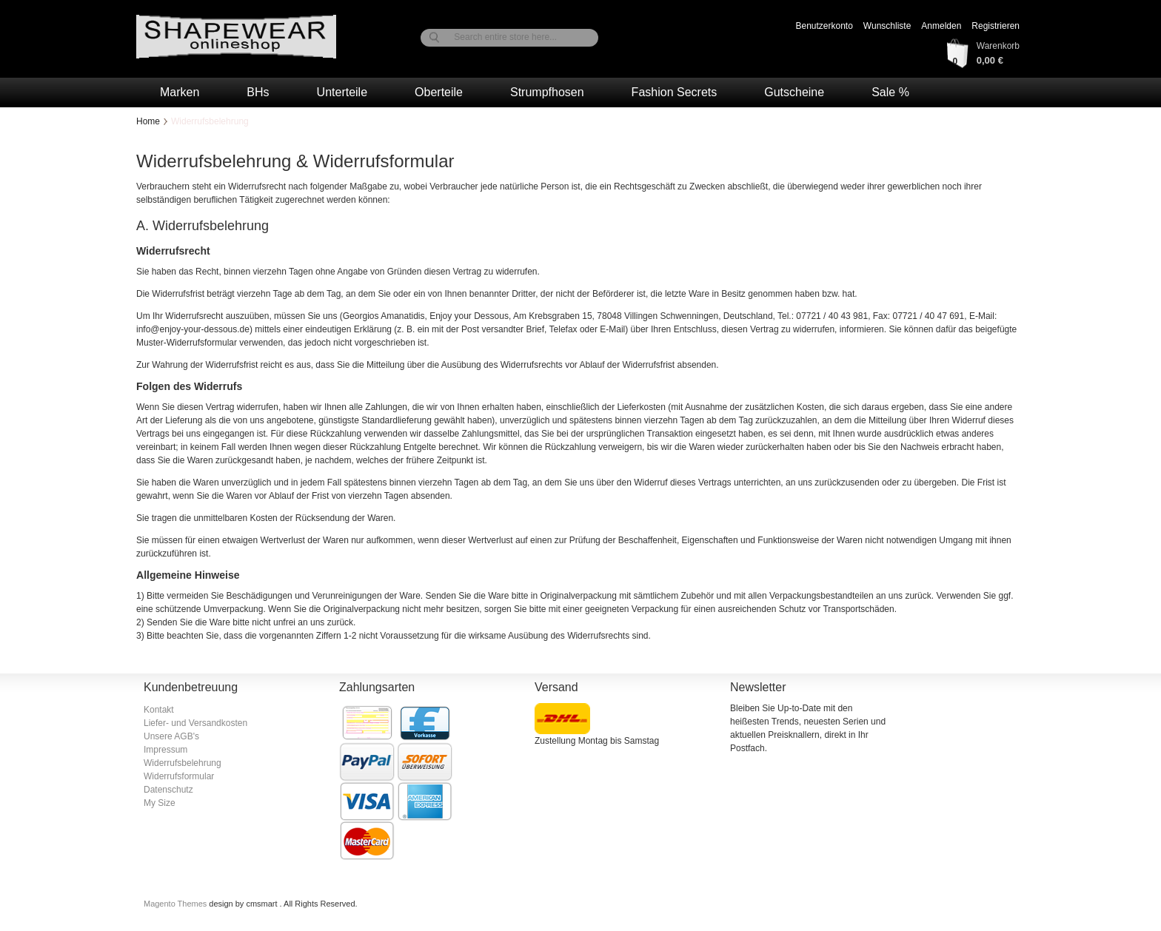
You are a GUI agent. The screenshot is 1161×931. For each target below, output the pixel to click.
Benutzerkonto (823, 26)
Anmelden (941, 26)
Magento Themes (176, 903)
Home (148, 121)
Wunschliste (887, 26)
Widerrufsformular (179, 776)
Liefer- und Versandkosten (195, 723)
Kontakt (159, 710)
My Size (159, 803)
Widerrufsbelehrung (182, 763)
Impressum (165, 750)
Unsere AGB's (171, 736)
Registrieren (995, 26)
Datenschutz (168, 789)
